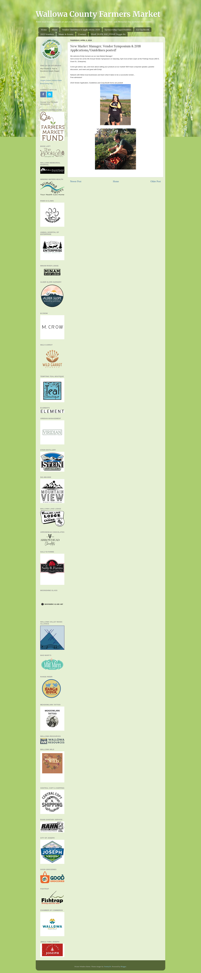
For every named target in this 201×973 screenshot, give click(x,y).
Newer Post (75, 181)
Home (44, 29)
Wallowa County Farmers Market (98, 14)
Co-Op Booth (142, 29)
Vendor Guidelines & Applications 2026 (81, 29)
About (54, 29)
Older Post (155, 181)
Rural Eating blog (46, 83)
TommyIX (107, 966)
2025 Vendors (47, 34)
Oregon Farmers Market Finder (51, 80)
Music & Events (65, 34)
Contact (82, 34)
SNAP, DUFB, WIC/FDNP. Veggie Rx (108, 34)
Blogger (123, 966)
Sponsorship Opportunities (118, 29)
